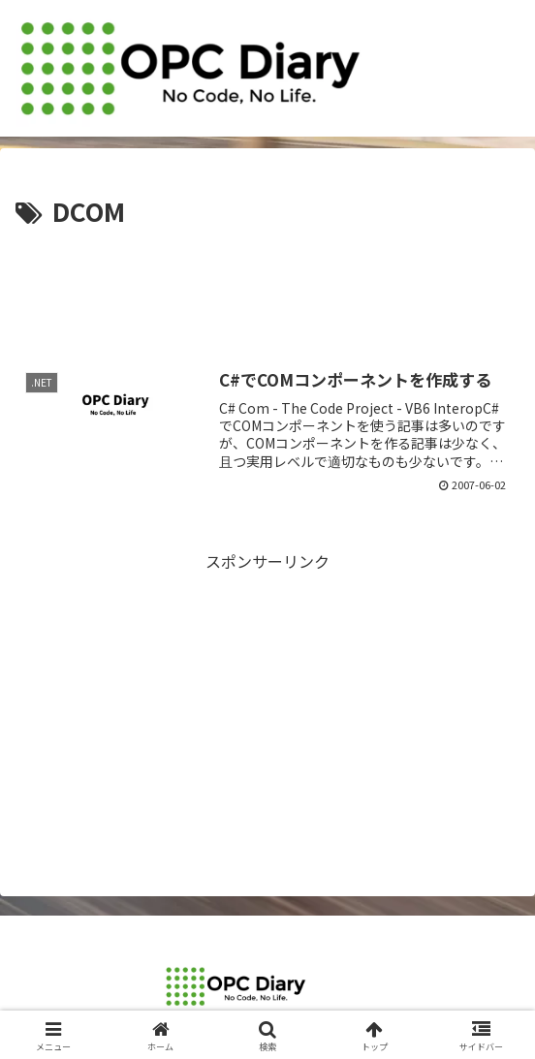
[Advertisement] (267, 291)
